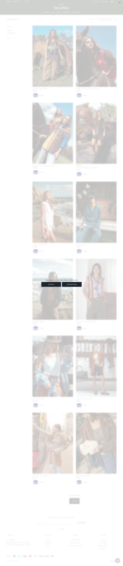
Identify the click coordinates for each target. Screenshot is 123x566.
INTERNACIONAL (72, 284)
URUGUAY (51, 284)
